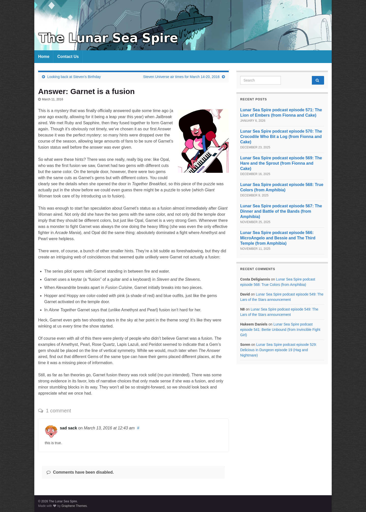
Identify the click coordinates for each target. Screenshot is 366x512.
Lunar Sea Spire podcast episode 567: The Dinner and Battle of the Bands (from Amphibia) (281, 211)
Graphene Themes (74, 506)
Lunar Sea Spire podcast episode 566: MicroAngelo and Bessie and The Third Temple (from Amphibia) (277, 237)
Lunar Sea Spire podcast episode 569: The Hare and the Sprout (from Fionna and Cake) (281, 163)
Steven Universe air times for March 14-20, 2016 (181, 77)
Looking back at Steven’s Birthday (74, 77)
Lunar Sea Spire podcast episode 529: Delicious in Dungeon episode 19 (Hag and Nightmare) (278, 350)
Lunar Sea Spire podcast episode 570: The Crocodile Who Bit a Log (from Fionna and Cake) (281, 136)
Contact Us (68, 56)
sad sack (68, 428)
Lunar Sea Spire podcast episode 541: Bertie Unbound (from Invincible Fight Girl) (280, 329)
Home (43, 56)
